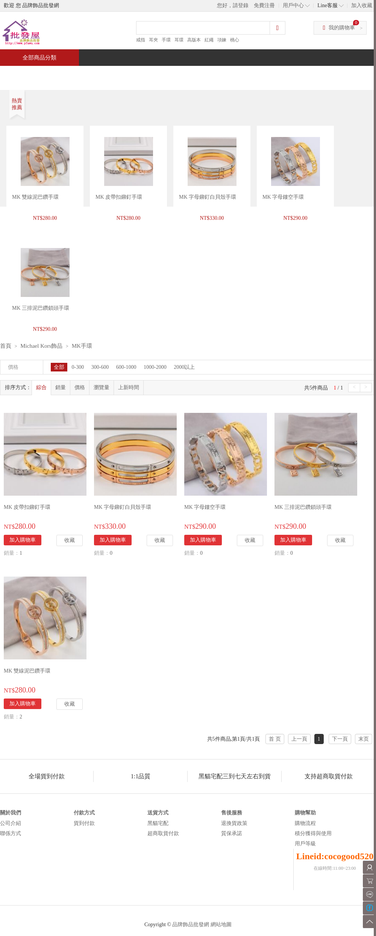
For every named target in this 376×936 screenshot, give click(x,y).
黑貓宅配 (157, 823)
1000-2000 (155, 367)
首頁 (29, 74)
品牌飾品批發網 (190, 924)
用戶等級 (305, 843)
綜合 (41, 387)
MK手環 (82, 346)
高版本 (194, 40)
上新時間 (128, 387)
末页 (363, 739)
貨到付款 (84, 823)
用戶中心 (293, 5)
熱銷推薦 (185, 74)
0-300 (78, 367)
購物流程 (305, 823)
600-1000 (126, 367)
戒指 (140, 40)
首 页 (275, 739)
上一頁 (299, 739)
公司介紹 (10, 823)
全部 (59, 367)
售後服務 (231, 813)
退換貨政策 (234, 823)
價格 (79, 387)
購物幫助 (305, 813)
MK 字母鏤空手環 (283, 197)
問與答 (290, 74)
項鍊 (221, 40)
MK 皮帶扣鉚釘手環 (119, 197)
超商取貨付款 (163, 833)
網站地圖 (221, 924)
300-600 (100, 367)
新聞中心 (239, 74)
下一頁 (340, 739)
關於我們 (10, 813)
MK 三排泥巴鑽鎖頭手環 (303, 507)
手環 (166, 40)
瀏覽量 (101, 387)
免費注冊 (264, 5)
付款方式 (84, 813)
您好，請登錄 (233, 5)
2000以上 (184, 367)
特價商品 (77, 74)
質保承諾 (231, 833)
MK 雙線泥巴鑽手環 (35, 197)
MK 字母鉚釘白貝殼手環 (207, 197)
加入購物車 (22, 540)
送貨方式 (157, 813)
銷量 (60, 387)
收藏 (69, 540)
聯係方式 (10, 833)
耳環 (178, 40)
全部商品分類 (39, 58)
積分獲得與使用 (313, 833)
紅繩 (209, 40)
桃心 (234, 40)
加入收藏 (361, 5)
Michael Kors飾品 (41, 346)
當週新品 (131, 74)
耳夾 (153, 40)
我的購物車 (342, 27)
